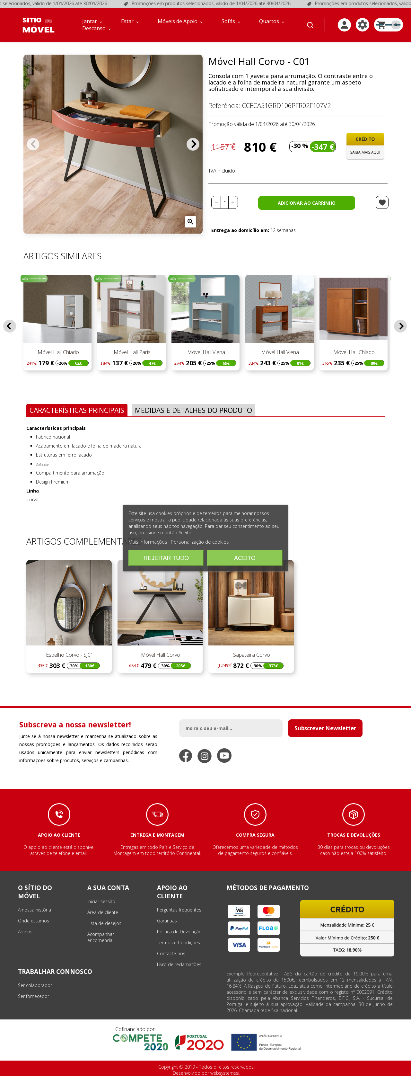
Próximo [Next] (193, 144)
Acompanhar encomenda (100, 937)
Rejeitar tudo (166, 558)
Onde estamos (33, 921)
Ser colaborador (35, 985)
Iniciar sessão (101, 901)
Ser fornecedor (33, 996)
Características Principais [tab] (77, 410)
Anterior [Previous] (33, 144)
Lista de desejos (104, 923)
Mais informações (147, 541)
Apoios (25, 932)
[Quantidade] (224, 202)
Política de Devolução (179, 932)
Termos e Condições (178, 942)
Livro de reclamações (179, 964)
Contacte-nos (171, 953)
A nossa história (34, 910)
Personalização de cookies (200, 541)
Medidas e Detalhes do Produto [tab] (193, 410)
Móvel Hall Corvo (160, 654)
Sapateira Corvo (251, 654)
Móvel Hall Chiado (57, 352)
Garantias (167, 921)
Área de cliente (102, 912)
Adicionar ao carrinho (307, 203)
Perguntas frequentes (179, 910)
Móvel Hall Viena (205, 352)
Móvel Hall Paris (131, 352)
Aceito (245, 558)
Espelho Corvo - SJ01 (69, 654)
